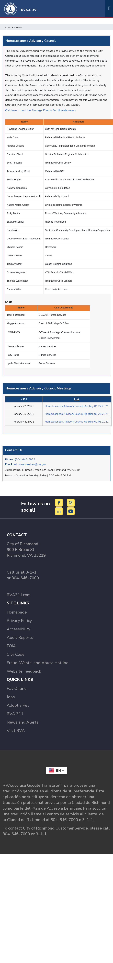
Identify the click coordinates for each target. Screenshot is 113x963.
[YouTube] (71, 511)
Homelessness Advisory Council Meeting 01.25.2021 (77, 414)
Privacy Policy (19, 620)
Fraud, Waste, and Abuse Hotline (37, 663)
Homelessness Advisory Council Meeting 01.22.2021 (77, 406)
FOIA (11, 646)
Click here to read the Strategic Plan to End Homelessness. (40, 110)
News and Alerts (22, 722)
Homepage (17, 612)
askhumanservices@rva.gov (30, 464)
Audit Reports (20, 637)
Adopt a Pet (18, 705)
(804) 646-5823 (25, 459)
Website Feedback (24, 671)
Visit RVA (16, 730)
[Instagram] (71, 503)
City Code (16, 654)
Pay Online (17, 688)
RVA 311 (15, 713)
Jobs (11, 697)
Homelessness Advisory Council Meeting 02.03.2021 (77, 422)
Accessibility (18, 629)
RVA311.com (18, 595)
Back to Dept (14, 27)
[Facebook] (59, 503)
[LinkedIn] (59, 511)
